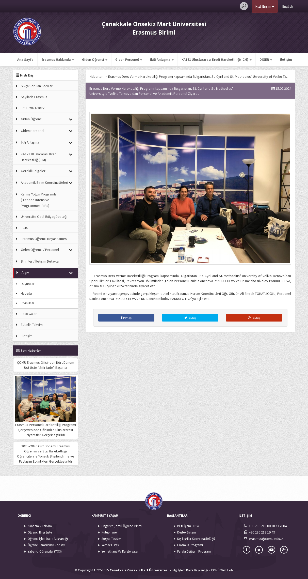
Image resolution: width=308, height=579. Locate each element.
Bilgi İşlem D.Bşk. (188, 526)
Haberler (26, 293)
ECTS (24, 227)
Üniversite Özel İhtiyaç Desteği (44, 216)
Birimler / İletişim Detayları (40, 261)
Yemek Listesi (110, 545)
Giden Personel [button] (128, 59)
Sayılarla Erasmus (34, 97)
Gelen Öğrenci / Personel (40, 249)
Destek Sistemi (187, 532)
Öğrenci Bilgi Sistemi (41, 532)
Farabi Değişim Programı (194, 551)
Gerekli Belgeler (33, 171)
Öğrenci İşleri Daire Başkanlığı (48, 539)
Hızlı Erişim (264, 6)
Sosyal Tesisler (111, 539)
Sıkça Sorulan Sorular (37, 86)
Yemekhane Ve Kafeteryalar (120, 551)
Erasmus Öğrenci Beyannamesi (44, 238)
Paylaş (126, 317)
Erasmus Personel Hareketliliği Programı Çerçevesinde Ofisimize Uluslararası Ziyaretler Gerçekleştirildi (45, 406)
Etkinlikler (27, 303)
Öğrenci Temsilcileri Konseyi (47, 545)
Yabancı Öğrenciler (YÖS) (45, 551)
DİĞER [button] (188, 59)
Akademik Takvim (40, 526)
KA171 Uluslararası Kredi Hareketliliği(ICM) (39, 157)
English (287, 6)
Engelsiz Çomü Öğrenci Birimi (122, 526)
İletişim (208, 59)
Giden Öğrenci (31, 119)
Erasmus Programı (190, 545)
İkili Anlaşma (30, 142)
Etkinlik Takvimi (32, 324)
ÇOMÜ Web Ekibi (222, 570)
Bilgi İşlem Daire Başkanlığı (190, 570)
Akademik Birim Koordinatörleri (44, 182)
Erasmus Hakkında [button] (57, 59)
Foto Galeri (29, 313)
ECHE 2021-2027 (32, 108)
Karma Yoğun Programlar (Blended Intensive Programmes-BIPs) (39, 200)
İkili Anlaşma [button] (162, 59)
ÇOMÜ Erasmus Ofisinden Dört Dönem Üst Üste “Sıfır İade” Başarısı (45, 365)
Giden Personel (32, 130)
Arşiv (25, 272)
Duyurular (27, 284)
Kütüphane (109, 532)
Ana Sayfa (25, 59)
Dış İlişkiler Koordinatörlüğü (196, 539)
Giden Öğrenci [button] (94, 59)
